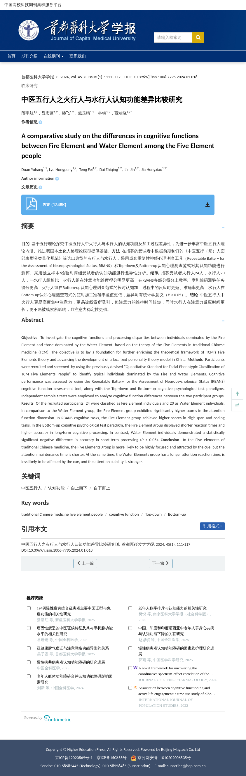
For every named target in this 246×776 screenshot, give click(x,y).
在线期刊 (53, 56)
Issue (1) (95, 77)
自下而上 (102, 488)
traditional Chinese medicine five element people (62, 514)
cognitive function (124, 514)
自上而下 (79, 488)
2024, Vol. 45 (71, 77)
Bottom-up (177, 514)
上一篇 (85, 563)
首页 (11, 56)
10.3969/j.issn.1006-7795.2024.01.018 (166, 77)
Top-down (153, 514)
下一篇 (160, 563)
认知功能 (56, 488)
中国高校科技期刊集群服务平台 (33, 4)
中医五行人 (31, 488)
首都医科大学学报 (37, 77)
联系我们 (77, 56)
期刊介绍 (29, 56)
